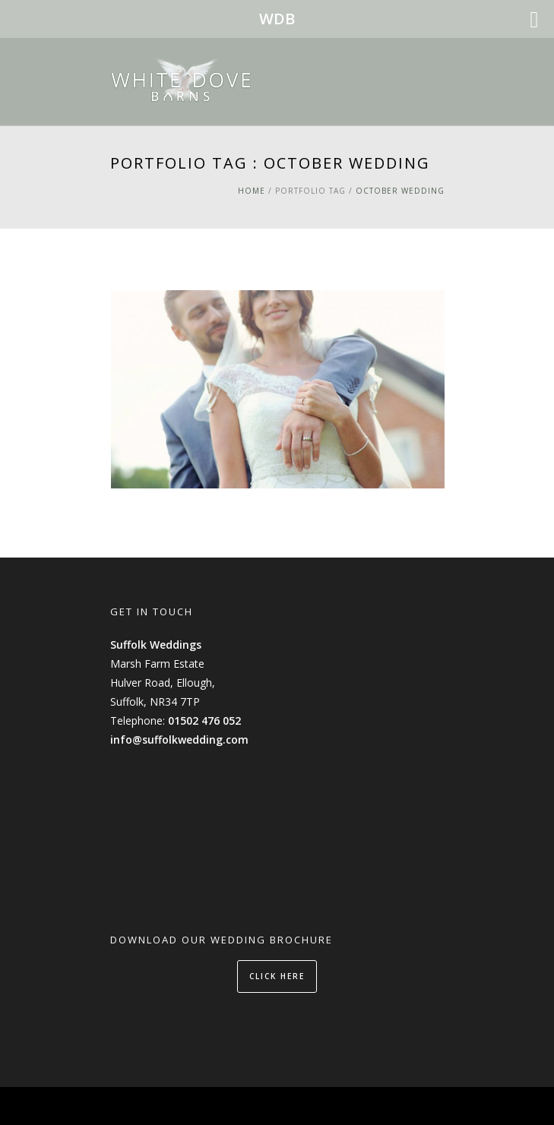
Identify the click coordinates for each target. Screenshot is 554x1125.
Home (251, 190)
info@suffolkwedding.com (179, 739)
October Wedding (400, 190)
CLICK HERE (277, 976)
